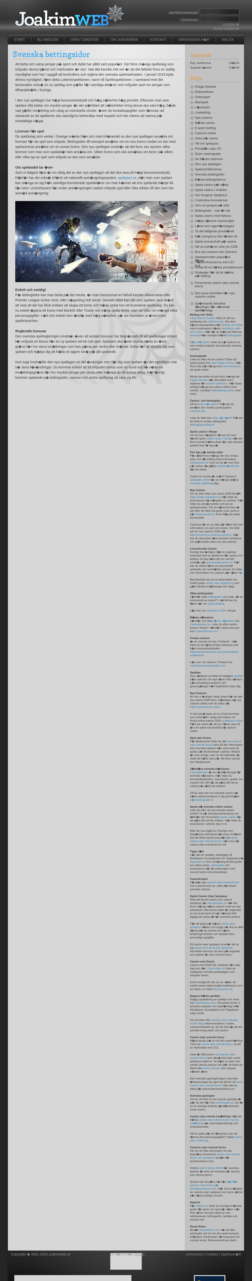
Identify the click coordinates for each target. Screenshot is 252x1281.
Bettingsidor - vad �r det (212, 210)
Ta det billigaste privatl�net (214, 231)
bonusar (195, 335)
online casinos (211, 1068)
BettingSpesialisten (201, 424)
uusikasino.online (232, 720)
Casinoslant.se (216, 968)
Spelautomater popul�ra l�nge (213, 258)
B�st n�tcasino (200, 342)
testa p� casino (208, 404)
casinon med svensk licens (222, 882)
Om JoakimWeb (124, 40)
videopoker (217, 865)
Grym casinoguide (208, 154)
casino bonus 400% (211, 1167)
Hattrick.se (201, 1205)
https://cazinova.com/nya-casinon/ (211, 534)
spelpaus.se (127, 178)
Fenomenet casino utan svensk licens (217, 284)
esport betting (215, 603)
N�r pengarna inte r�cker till (216, 236)
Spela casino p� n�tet (212, 185)
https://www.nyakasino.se (205, 496)
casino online (228, 816)
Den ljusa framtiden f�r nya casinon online (215, 294)
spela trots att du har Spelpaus (214, 947)
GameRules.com (210, 1229)
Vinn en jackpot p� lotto (212, 205)
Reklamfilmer (204, 92)
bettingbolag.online (222, 390)
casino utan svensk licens (217, 1044)
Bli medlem (47, 40)
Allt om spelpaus (206, 143)
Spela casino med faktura (213, 216)
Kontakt (158, 40)
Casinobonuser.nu (206, 631)
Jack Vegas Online (222, 362)
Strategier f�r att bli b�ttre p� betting (214, 274)
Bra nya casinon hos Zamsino (216, 252)
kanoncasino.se (223, 989)
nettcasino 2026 (216, 610)
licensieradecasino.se (219, 562)
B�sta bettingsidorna (210, 179)
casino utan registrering (219, 583)
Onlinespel (202, 97)
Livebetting (202, 112)
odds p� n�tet (221, 417)
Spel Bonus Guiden (203, 318)
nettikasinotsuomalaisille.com (208, 665)
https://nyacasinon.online (205, 706)
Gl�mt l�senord (226, 28)
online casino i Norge (219, 438)
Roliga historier (205, 86)
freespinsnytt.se (204, 514)
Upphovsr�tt (231, 1254)
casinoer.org (197, 410)
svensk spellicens (216, 383)
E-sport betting (205, 128)
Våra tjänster (84, 40)
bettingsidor (215, 596)
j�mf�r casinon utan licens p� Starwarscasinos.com (213, 1185)
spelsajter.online (200, 479)
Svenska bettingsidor (210, 174)
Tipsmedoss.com (205, 1002)
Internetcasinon (231, 366)
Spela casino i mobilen (211, 190)
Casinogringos (199, 772)
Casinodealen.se (200, 624)
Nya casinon (204, 117)
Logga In (230, 24)
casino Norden (199, 379)
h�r (240, 572)
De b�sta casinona (209, 159)
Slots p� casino (206, 138)
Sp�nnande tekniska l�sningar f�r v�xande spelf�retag (212, 307)
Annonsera (194, 1254)
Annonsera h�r (193, 40)
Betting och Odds (232, 324)
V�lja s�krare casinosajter (214, 221)
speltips (238, 675)
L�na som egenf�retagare (214, 226)
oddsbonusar (215, 321)
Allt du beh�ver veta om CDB (216, 246)
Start (19, 40)
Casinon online (205, 133)
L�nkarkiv (202, 107)
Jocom (139, 1254)
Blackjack (201, 102)
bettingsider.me (199, 462)
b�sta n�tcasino (223, 620)
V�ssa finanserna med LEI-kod (215, 264)
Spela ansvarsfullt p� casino (215, 241)
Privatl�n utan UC (208, 148)
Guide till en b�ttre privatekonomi (217, 267)
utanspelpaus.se (217, 903)
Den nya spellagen (208, 164)
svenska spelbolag (201, 483)
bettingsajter (234, 335)
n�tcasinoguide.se (201, 799)
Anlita (228, 40)
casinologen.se (224, 1102)
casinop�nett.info (228, 466)
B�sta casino (205, 123)
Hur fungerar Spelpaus (211, 195)
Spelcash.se (197, 861)
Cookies (212, 1254)
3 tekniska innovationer (211, 200)
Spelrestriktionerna (208, 169)
